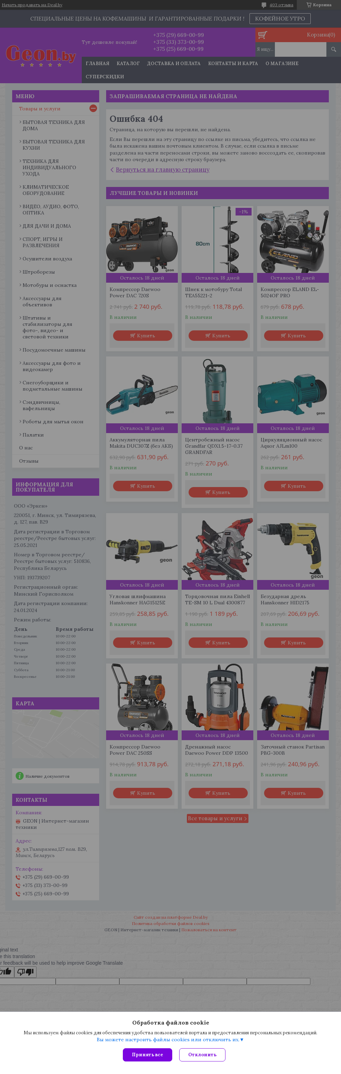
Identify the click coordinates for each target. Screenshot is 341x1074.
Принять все (147, 1055)
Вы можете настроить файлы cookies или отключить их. (168, 1039)
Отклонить (202, 1055)
